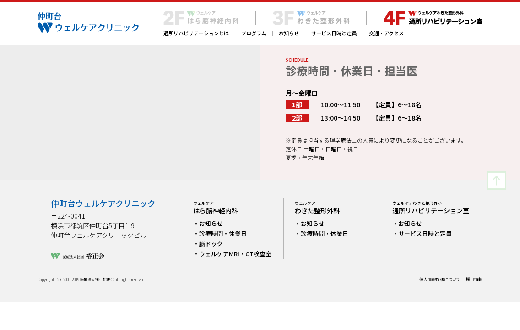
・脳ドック (208, 243)
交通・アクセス (386, 33)
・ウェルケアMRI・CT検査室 (232, 253)
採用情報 (474, 279)
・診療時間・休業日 (220, 233)
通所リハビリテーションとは (196, 33)
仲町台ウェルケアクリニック (103, 203)
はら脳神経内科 (215, 207)
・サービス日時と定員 (422, 233)
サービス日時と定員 (334, 33)
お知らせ (289, 33)
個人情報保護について (439, 279)
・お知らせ (208, 223)
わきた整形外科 (317, 207)
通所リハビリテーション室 (430, 207)
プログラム (253, 33)
